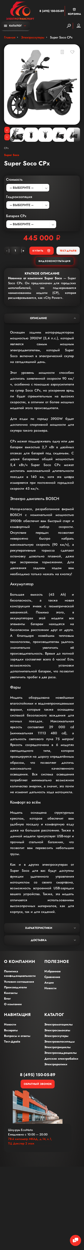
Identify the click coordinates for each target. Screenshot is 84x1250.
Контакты (10, 993)
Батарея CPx (16, 216)
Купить (41, 250)
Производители (15, 987)
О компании (13, 1004)
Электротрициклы (57, 1047)
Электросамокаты (57, 1030)
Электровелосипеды (59, 1041)
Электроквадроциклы (60, 1053)
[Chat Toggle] (75, 1240)
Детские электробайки (61, 1058)
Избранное (52, 971)
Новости (50, 988)
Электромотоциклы (58, 1024)
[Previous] (7, 130)
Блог (7, 998)
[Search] (68, 25)
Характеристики (50, 928)
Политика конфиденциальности (20, 973)
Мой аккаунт (79, 26)
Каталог (13, 25)
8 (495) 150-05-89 (51, 11)
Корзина (74, 11)
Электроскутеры (56, 1036)
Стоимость (14, 180)
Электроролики (55, 1064)
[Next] (7, 137)
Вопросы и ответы (17, 1036)
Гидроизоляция (19, 197)
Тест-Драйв (68, 250)
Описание (53, 318)
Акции (49, 982)
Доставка (53, 940)
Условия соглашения (19, 982)
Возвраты (11, 1030)
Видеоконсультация (54, 261)
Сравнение (52, 977)
